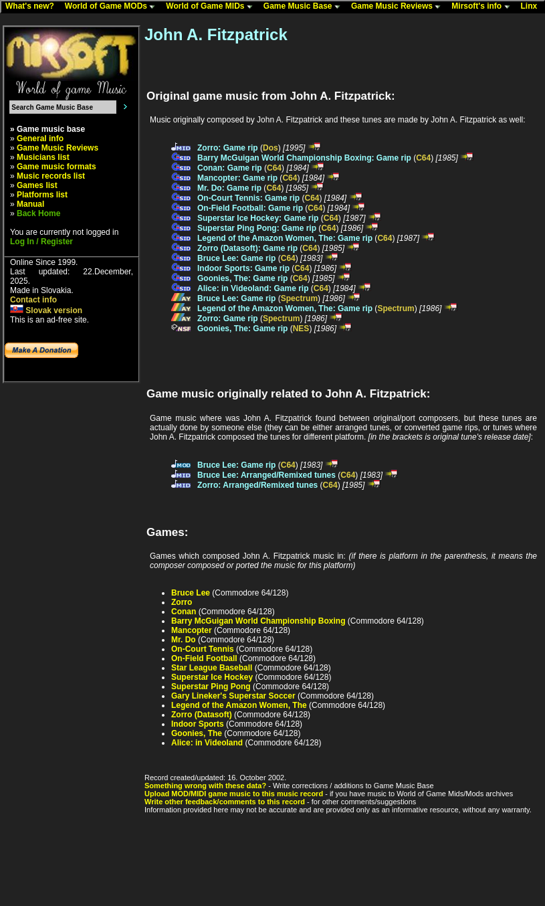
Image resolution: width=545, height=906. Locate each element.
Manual (30, 204)
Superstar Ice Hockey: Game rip (257, 218)
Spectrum (299, 298)
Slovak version (46, 310)
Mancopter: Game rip (237, 178)
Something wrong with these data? (205, 786)
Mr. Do (183, 639)
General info (40, 138)
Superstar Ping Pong (211, 686)
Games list (37, 185)
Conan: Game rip (229, 168)
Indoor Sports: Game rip (243, 268)
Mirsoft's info (483, 6)
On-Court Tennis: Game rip (248, 198)
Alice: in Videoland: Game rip (252, 288)
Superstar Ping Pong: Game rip (256, 228)
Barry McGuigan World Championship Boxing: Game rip (304, 158)
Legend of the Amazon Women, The (239, 705)
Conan (183, 611)
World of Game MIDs (212, 6)
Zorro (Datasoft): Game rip (247, 248)
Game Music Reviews (398, 6)
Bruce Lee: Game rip (236, 258)
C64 (423, 158)
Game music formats (56, 166)
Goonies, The (196, 733)
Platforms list (42, 194)
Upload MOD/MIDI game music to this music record (233, 794)
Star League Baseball (211, 667)
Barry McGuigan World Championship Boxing (258, 621)
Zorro (181, 602)
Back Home (38, 213)
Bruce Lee (190, 593)
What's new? (33, 6)
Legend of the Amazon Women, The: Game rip (284, 238)
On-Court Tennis (202, 649)
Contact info (33, 299)
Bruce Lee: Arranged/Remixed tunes (266, 475)
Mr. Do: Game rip (229, 188)
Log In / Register (41, 241)
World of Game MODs (113, 6)
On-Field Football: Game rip (250, 208)
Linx (532, 6)
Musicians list (43, 157)
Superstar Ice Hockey (212, 677)
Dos (270, 148)
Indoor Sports (197, 724)
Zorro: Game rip (227, 148)
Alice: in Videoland (207, 742)
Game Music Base (305, 6)
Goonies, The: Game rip (242, 278)
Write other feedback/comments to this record (224, 802)
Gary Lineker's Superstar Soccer (233, 696)
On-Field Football (204, 658)
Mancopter (191, 630)
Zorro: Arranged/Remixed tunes (257, 485)
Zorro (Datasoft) (201, 714)
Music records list (51, 176)
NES (301, 328)
